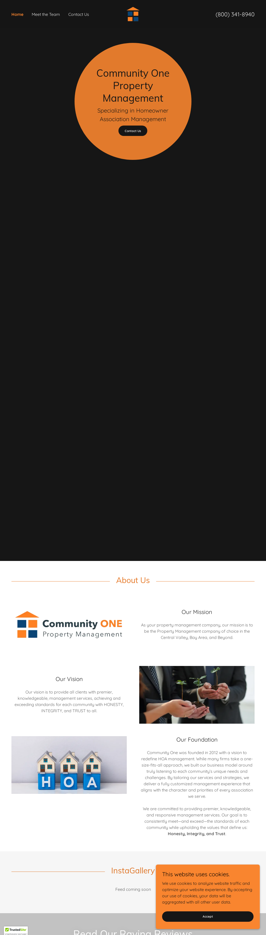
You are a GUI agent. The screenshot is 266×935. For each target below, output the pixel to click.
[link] (133, 13)
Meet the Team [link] (46, 14)
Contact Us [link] (78, 14)
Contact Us (133, 131)
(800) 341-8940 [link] (235, 14)
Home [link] (17, 14)
